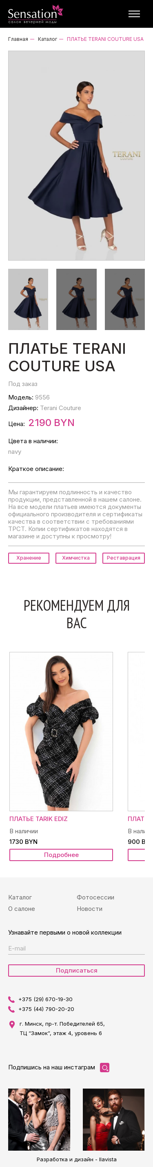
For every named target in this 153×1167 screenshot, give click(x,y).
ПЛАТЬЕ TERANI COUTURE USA (105, 39)
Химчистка (76, 558)
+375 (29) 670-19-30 (40, 999)
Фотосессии (95, 897)
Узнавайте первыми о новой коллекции (65, 932)
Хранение (28, 558)
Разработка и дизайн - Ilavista (77, 1159)
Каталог (47, 39)
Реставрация (123, 558)
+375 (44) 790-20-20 (41, 1009)
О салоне (21, 909)
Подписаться (77, 970)
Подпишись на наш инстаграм (59, 1067)
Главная (18, 39)
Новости (89, 909)
